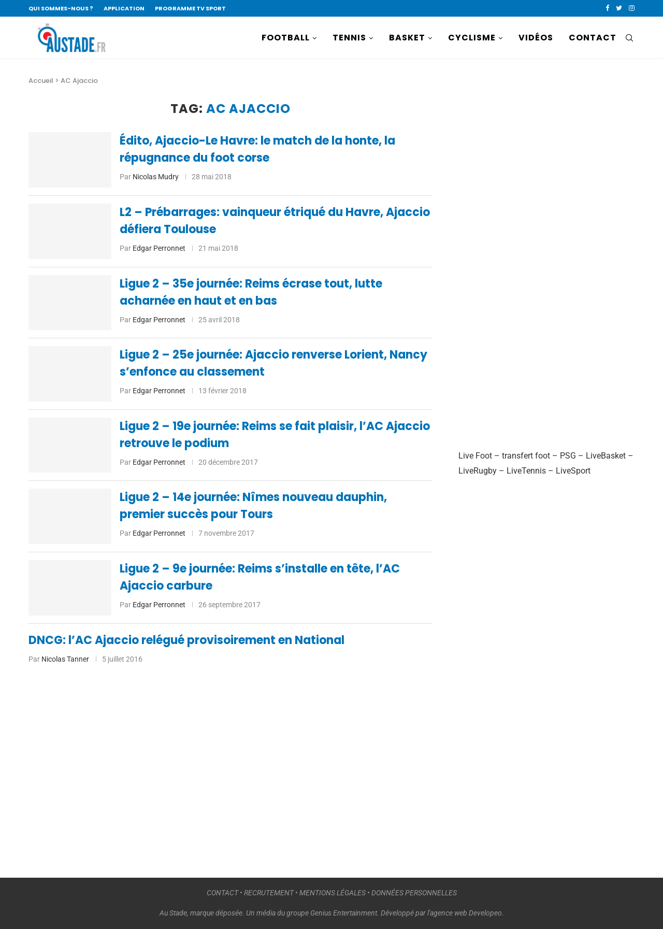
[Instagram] (632, 8)
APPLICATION (124, 8)
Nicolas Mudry (156, 177)
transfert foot (526, 456)
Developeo (485, 913)
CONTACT (592, 38)
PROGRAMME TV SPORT (190, 8)
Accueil (40, 80)
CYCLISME (472, 38)
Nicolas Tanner (65, 659)
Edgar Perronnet (159, 248)
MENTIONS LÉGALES (332, 893)
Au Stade (173, 913)
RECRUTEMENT (269, 893)
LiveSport (573, 471)
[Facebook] (607, 8)
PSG (568, 456)
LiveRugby (477, 471)
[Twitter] (619, 8)
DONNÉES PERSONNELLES (414, 893)
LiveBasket (606, 456)
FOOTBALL (286, 38)
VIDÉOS (535, 38)
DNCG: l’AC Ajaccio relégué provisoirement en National (186, 640)
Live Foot (475, 456)
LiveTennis (526, 471)
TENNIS (349, 38)
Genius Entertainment (343, 913)
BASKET (407, 38)
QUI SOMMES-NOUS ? (60, 8)
